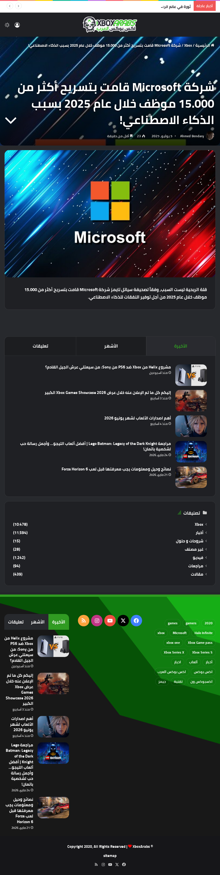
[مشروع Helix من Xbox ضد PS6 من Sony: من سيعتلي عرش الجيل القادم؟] (191, 375)
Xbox (188, 45)
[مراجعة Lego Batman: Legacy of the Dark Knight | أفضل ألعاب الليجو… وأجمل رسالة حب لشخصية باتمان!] (191, 451)
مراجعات (195, 566)
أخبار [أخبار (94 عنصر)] (209, 662)
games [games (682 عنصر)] (173, 623)
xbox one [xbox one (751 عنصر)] (173, 642)
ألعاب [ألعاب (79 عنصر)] (193, 662)
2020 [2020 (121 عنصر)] (209, 623)
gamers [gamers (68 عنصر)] (191, 623)
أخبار (199, 532)
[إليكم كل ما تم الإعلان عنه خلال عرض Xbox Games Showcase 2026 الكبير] (191, 400)
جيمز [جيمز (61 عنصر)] (162, 681)
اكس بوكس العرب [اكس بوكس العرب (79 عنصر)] (172, 671)
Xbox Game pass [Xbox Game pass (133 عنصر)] (200, 642)
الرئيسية (204, 45)
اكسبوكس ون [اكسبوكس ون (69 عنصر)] (201, 681)
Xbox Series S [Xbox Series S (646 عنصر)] (202, 652)
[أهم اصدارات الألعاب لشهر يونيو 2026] (191, 426)
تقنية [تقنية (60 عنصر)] (178, 681)
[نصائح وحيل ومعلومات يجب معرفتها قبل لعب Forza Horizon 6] (191, 477)
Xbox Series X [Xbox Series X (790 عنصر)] (174, 652)
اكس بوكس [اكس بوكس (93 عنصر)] (203, 671)
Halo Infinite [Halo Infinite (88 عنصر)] (204, 632)
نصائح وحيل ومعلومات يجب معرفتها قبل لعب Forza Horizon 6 (116, 469)
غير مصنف (194, 549)
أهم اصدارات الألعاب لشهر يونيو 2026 (137, 418)
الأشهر (111, 346)
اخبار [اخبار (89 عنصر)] (177, 662)
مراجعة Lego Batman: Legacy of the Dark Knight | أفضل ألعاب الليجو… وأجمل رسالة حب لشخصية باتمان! (95, 446)
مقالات (197, 574)
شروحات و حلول (189, 541)
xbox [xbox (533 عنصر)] (161, 632)
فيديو (198, 557)
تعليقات (40, 346)
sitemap (110, 855)
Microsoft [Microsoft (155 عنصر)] (179, 632)
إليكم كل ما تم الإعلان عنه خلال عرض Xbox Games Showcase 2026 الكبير (108, 392)
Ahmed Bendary (192, 136)
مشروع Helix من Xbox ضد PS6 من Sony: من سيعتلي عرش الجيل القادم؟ (108, 367)
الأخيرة (180, 346)
